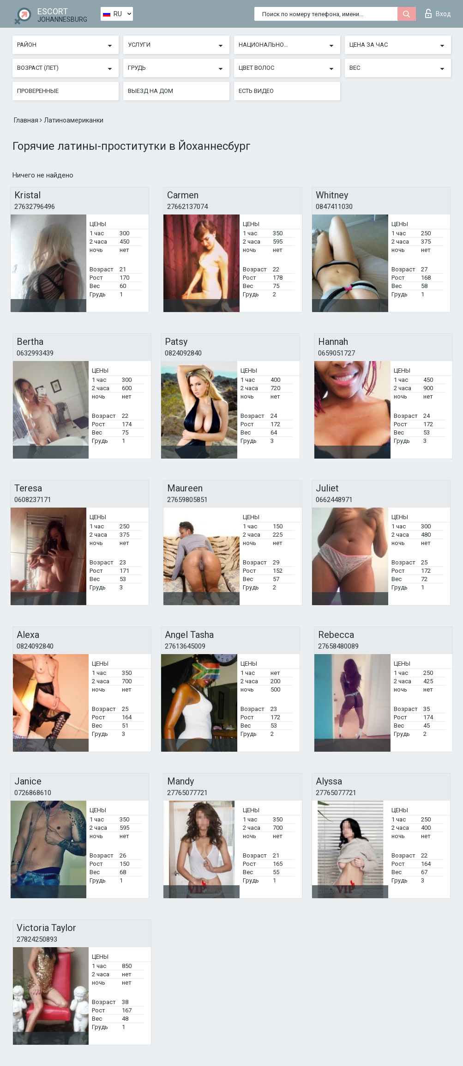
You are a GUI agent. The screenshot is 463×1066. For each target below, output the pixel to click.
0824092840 (183, 353)
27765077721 (187, 793)
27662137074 (187, 206)
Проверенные (38, 90)
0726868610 (32, 793)
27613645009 (185, 646)
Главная (27, 120)
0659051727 (336, 353)
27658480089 (338, 646)
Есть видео (256, 90)
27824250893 (37, 939)
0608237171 (32, 500)
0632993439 (35, 353)
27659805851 (187, 500)
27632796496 (34, 206)
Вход (438, 13)
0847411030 (334, 206)
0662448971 (334, 500)
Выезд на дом (150, 90)
